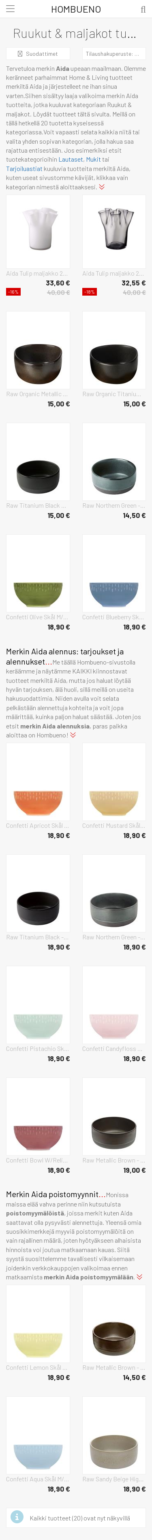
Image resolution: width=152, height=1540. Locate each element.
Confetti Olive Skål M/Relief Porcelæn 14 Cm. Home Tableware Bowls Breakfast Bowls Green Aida (38, 617)
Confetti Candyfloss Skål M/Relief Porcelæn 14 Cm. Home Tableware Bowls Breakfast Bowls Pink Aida (114, 1048)
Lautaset (70, 159)
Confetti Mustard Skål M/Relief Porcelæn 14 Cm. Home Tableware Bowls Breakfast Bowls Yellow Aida (114, 825)
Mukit (93, 159)
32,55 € (134, 282)
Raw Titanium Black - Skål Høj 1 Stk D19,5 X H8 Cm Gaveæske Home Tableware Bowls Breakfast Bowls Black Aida (38, 937)
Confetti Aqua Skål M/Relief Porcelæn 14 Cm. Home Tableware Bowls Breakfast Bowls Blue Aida (38, 1479)
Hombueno (76, 9)
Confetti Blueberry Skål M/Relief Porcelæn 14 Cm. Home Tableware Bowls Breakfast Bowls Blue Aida (114, 617)
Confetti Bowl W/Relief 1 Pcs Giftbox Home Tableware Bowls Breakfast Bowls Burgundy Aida (38, 1160)
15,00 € (58, 403)
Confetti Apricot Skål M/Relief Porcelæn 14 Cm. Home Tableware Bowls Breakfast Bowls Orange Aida (38, 825)
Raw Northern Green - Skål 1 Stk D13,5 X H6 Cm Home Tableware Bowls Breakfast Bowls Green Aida (114, 505)
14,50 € (134, 515)
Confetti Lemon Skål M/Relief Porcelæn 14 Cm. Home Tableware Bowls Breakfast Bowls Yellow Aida (38, 1367)
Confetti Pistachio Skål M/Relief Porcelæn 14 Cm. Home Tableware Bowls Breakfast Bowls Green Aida (38, 1048)
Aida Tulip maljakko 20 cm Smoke (114, 273)
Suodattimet (38, 53)
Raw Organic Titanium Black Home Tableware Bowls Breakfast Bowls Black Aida (114, 393)
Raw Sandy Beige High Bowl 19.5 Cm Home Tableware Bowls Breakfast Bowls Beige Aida (114, 1479)
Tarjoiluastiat (24, 168)
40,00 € (58, 292)
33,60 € (58, 282)
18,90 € (58, 626)
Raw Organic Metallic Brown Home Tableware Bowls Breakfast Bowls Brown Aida (38, 393)
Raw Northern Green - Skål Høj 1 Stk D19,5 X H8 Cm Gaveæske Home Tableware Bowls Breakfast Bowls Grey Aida (114, 937)
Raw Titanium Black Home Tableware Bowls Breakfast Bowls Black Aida (38, 505)
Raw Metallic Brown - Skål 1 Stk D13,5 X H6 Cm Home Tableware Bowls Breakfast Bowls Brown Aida (114, 1367)
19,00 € (134, 1169)
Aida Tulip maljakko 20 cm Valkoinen (38, 273)
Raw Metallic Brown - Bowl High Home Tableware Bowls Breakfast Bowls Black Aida (114, 1160)
